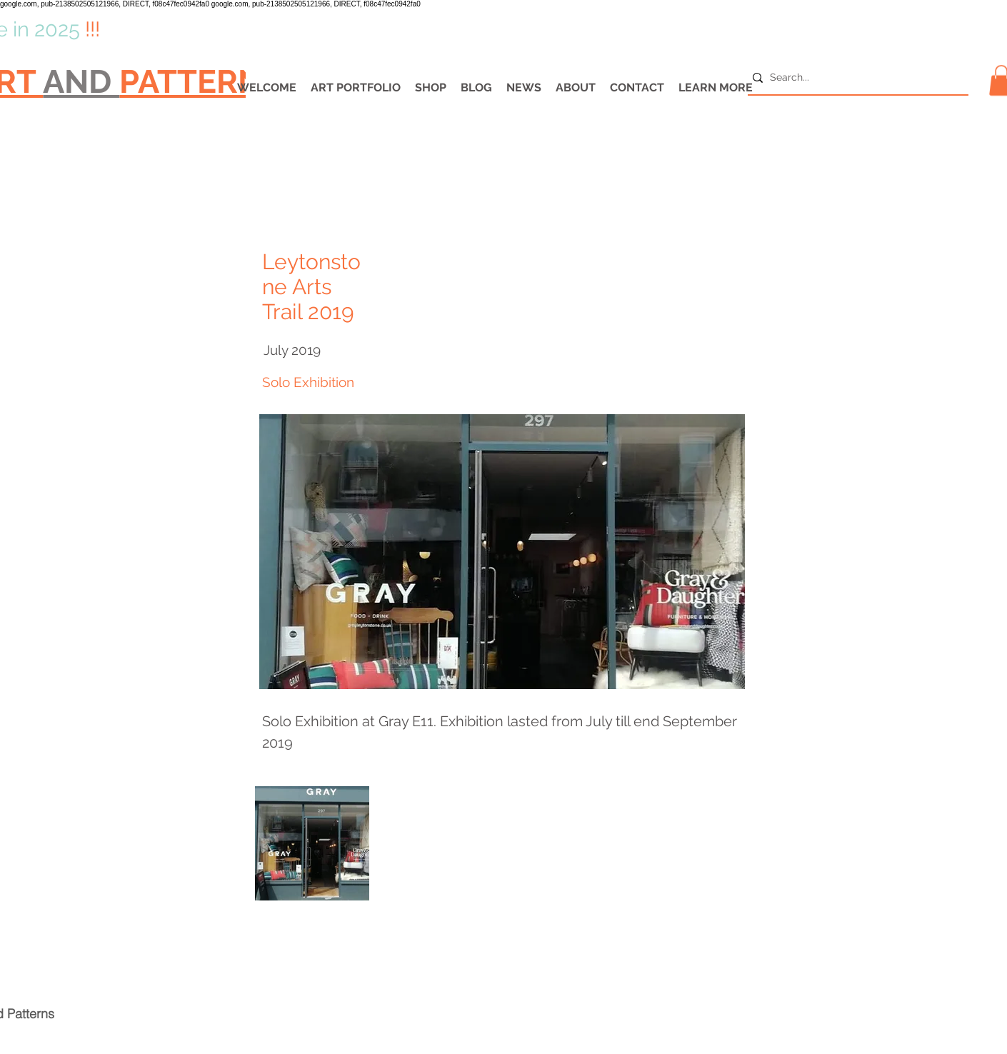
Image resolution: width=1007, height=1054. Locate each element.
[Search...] (854, 77)
